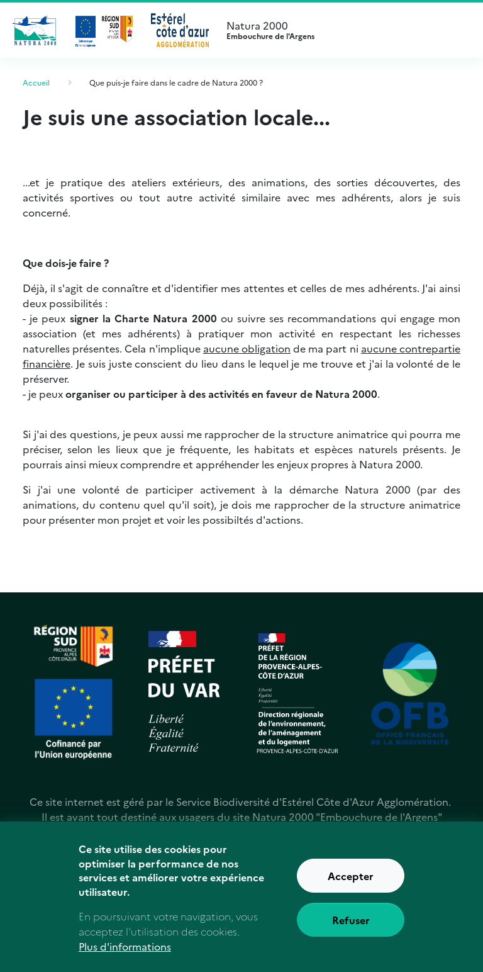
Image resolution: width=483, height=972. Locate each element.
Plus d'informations (125, 955)
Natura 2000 (344, 30)
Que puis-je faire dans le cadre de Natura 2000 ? (176, 82)
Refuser (351, 929)
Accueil (36, 82)
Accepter (351, 885)
